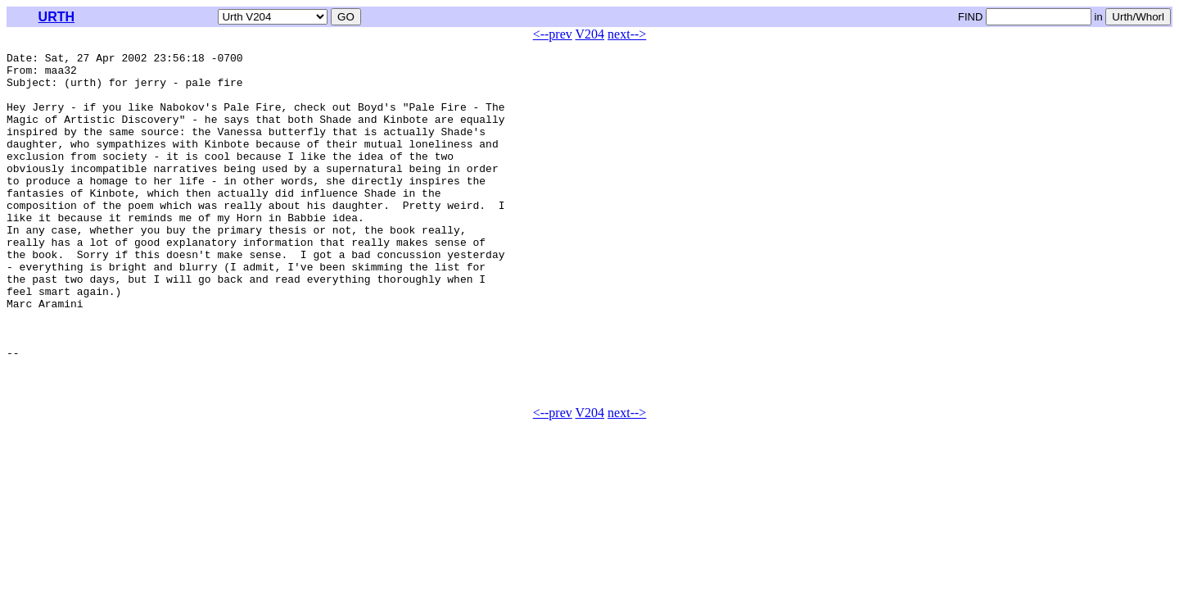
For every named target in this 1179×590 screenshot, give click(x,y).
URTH (56, 17)
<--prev (552, 34)
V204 (590, 34)
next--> (627, 34)
